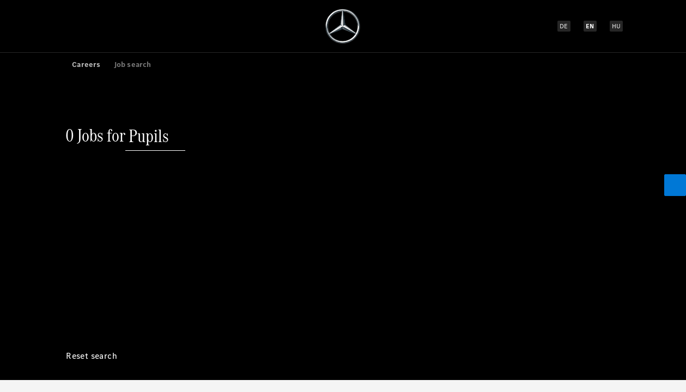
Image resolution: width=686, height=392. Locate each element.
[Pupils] (148, 73)
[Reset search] (91, 139)
